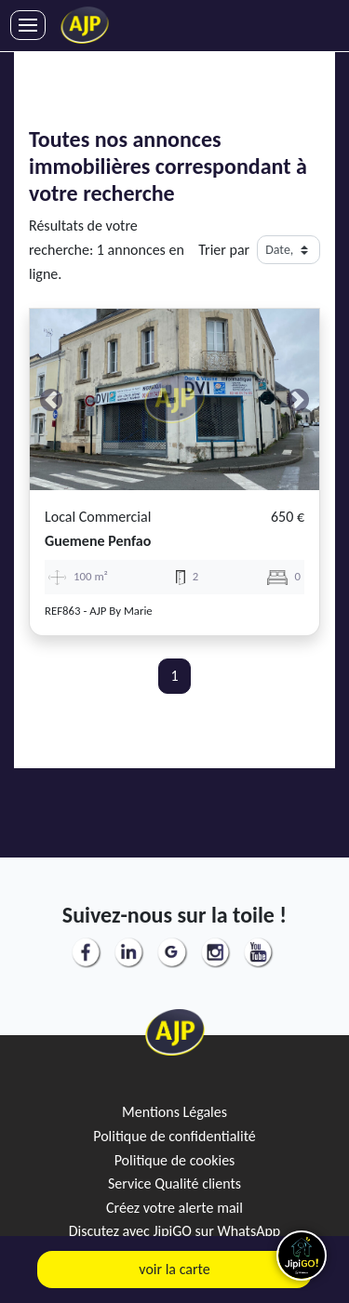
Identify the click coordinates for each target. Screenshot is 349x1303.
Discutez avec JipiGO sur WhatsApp (175, 1231)
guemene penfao (98, 541)
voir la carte (174, 1269)
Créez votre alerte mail (174, 1208)
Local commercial (98, 516)
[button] (52, 399)
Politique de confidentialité (174, 1136)
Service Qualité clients (174, 1183)
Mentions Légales (174, 1112)
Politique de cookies (174, 1160)
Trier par (223, 250)
